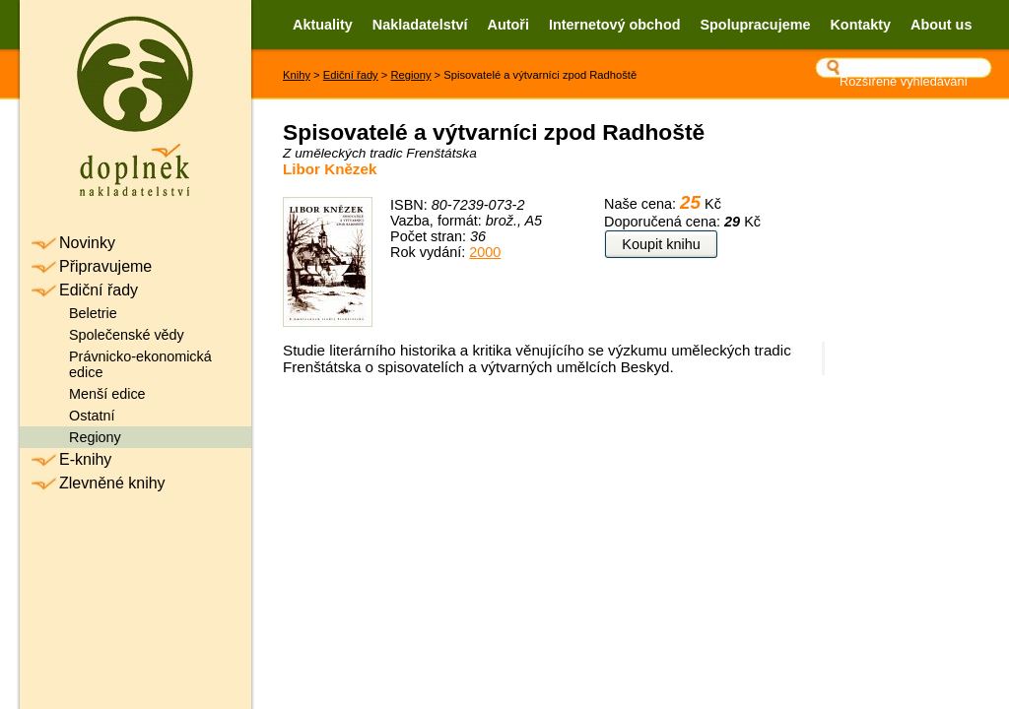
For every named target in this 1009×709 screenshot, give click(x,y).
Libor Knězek (329, 169)
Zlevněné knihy (112, 483)
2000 (485, 252)
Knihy (296, 75)
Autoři (508, 24)
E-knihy (85, 459)
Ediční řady (350, 75)
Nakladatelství (420, 24)
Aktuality (323, 24)
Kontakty (860, 24)
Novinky (87, 242)
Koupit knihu (661, 244)
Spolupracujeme (755, 24)
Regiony (410, 75)
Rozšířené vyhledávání (904, 81)
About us (941, 24)
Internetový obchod (615, 24)
